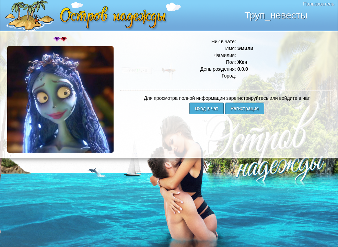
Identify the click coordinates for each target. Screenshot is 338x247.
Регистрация (245, 108)
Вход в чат (206, 108)
